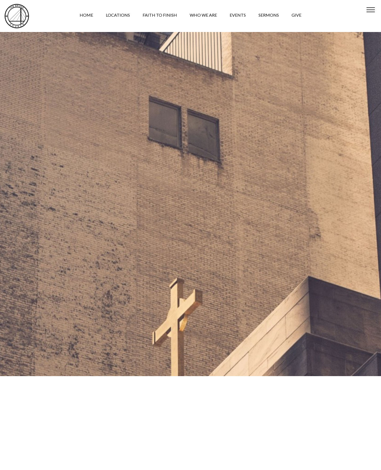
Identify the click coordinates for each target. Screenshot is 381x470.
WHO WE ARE (203, 16)
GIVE (296, 16)
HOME (86, 16)
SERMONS (268, 16)
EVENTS (238, 16)
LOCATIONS (118, 16)
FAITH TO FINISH (160, 16)
